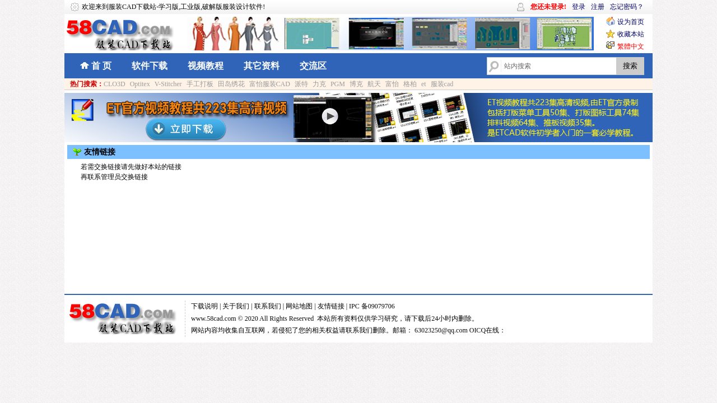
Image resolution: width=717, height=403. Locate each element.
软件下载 (149, 66)
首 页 (101, 66)
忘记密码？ (627, 7)
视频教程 (206, 66)
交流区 (313, 66)
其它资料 (262, 66)
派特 (301, 84)
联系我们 (267, 306)
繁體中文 (630, 46)
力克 (319, 84)
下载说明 (204, 306)
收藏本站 (630, 34)
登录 (578, 7)
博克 (356, 84)
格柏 (410, 84)
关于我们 (235, 306)
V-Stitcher (168, 84)
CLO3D (114, 84)
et (423, 84)
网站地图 (299, 306)
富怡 (392, 84)
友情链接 (331, 306)
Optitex (140, 84)
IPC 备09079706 (372, 306)
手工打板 (200, 84)
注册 (597, 7)
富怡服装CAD (269, 84)
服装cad (442, 84)
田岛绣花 (231, 84)
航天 (374, 84)
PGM (337, 84)
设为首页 (630, 22)
